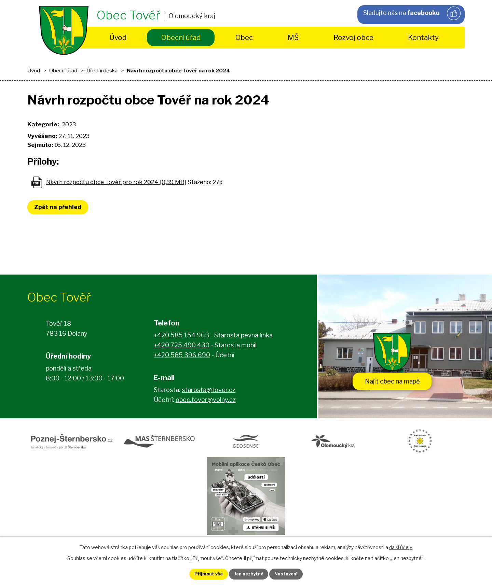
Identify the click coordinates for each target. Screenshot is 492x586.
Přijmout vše (202, 573)
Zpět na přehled (59, 207)
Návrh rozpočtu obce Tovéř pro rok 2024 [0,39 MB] (116, 182)
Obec (244, 37)
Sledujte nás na (411, 14)
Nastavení (293, 573)
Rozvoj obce (353, 37)
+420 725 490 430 (181, 347)
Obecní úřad (181, 37)
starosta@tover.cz (208, 391)
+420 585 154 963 (181, 337)
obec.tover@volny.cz (206, 401)
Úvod (117, 37)
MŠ (293, 37)
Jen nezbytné (249, 573)
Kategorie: (43, 124)
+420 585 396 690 (182, 357)
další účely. (401, 546)
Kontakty (423, 37)
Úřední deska (102, 70)
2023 (69, 124)
